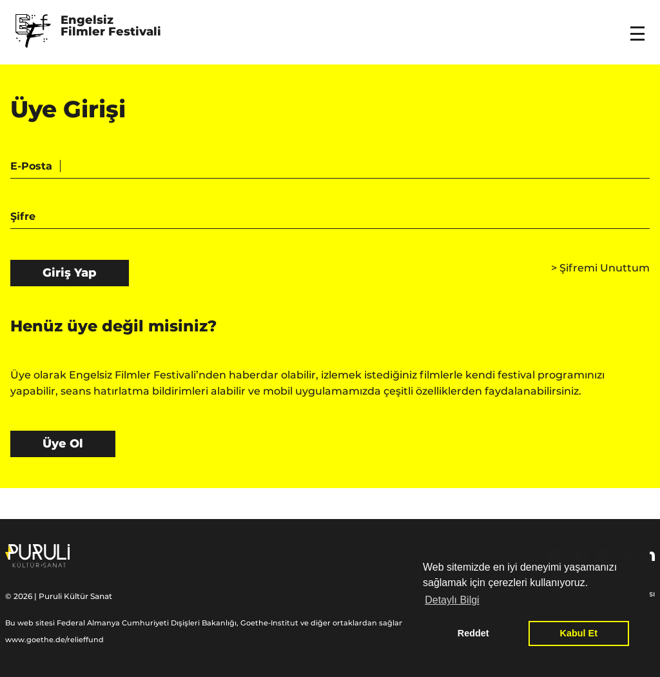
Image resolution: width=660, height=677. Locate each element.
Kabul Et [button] (578, 633)
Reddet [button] (473, 633)
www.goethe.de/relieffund (54, 639)
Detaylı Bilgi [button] (452, 599)
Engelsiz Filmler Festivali (111, 26)
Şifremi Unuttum (600, 268)
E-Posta (31, 166)
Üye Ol (63, 444)
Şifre (22, 216)
